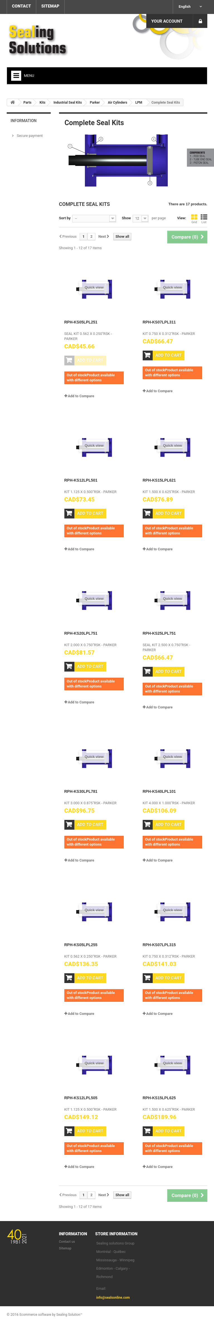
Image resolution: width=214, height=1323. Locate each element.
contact (21, 6)
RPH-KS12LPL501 (81, 480)
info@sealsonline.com (113, 1298)
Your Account (167, 21)
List (204, 219)
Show (126, 218)
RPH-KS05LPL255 (81, 945)
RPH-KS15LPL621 (159, 480)
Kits (42, 102)
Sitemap (65, 1248)
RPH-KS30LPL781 (81, 791)
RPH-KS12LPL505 (81, 1098)
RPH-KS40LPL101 (159, 791)
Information (24, 120)
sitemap (50, 6)
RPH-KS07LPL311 (159, 322)
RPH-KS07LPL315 (159, 945)
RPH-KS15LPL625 (159, 1098)
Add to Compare (81, 396)
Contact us (67, 1242)
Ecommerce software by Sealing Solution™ (51, 1315)
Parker (95, 102)
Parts (27, 102)
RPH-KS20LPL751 (81, 633)
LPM (138, 102)
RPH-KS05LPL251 (81, 322)
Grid (194, 219)
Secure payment (29, 136)
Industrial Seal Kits (68, 102)
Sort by (65, 218)
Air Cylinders (117, 102)
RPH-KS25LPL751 (159, 633)
